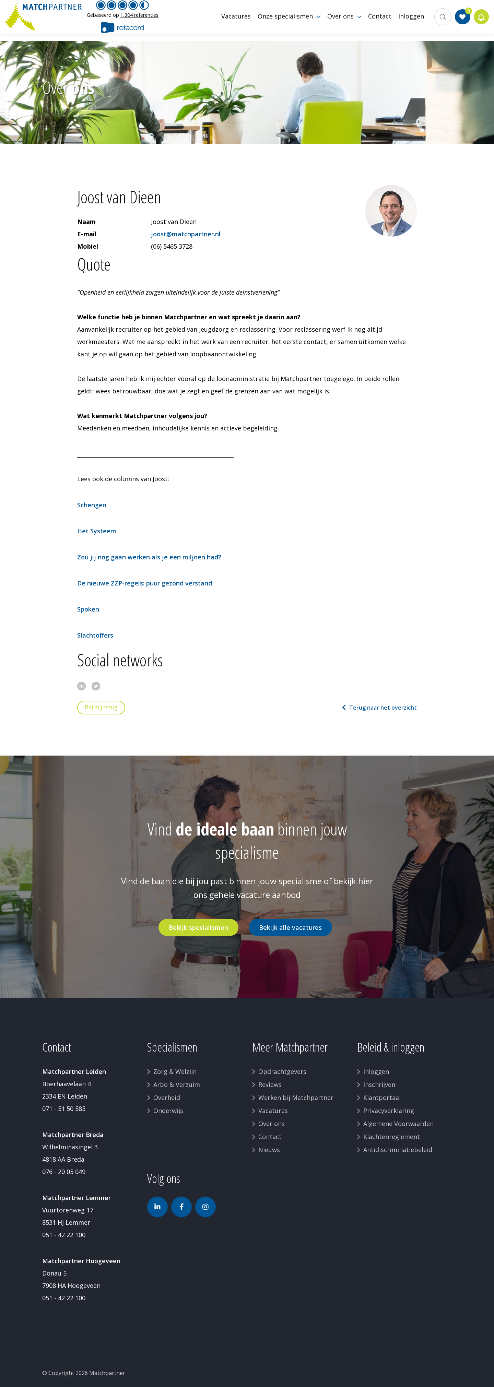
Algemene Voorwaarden (398, 1123)
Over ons (271, 1123)
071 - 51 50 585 (63, 1108)
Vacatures (273, 1110)
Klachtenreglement (391, 1137)
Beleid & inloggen (390, 1047)
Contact (270, 1137)
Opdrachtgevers (282, 1071)
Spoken (88, 609)
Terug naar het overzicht (383, 707)
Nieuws (269, 1150)
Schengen (91, 505)
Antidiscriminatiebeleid (397, 1150)
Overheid (166, 1097)
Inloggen (376, 1071)
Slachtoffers (95, 635)
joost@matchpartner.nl (186, 234)
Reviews (270, 1084)
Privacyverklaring (388, 1110)
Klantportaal (382, 1097)
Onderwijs (168, 1110)
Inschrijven (379, 1084)
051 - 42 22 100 (63, 1235)
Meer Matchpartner (290, 1047)
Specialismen (172, 1047)
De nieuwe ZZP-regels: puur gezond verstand (144, 583)
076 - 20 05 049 (63, 1171)
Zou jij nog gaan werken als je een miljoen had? (149, 557)
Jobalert (480, 20)
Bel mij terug (101, 707)
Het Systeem (96, 531)
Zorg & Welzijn (175, 1071)
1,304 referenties (139, 18)
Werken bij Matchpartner (295, 1097)
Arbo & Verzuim (176, 1084)
